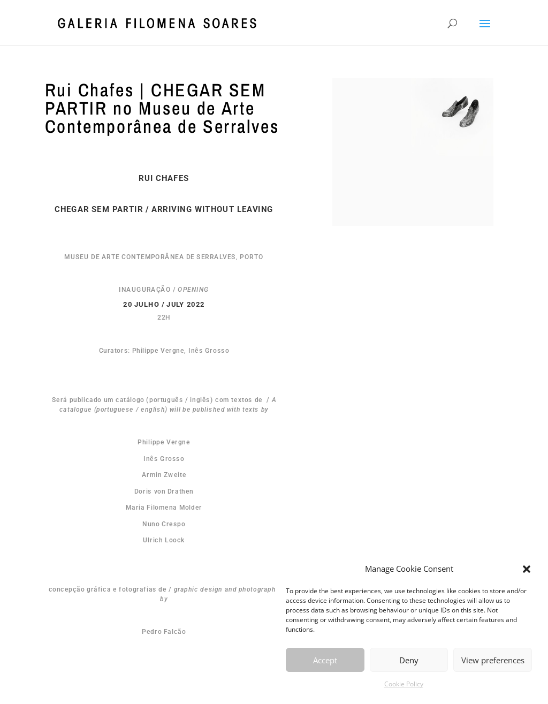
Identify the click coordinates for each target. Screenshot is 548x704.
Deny (408, 660)
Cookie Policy (403, 683)
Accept (325, 660)
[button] (526, 569)
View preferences (492, 660)
